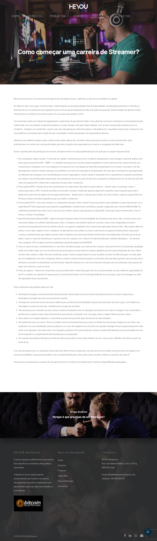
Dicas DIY (78, 41)
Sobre (78, 16)
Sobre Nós (63, 475)
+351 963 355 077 (117, 478)
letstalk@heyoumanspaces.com (121, 474)
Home (16, 16)
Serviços (35, 16)
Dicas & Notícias (98, 16)
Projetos (58, 16)
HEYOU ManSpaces (71, 60)
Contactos (121, 16)
